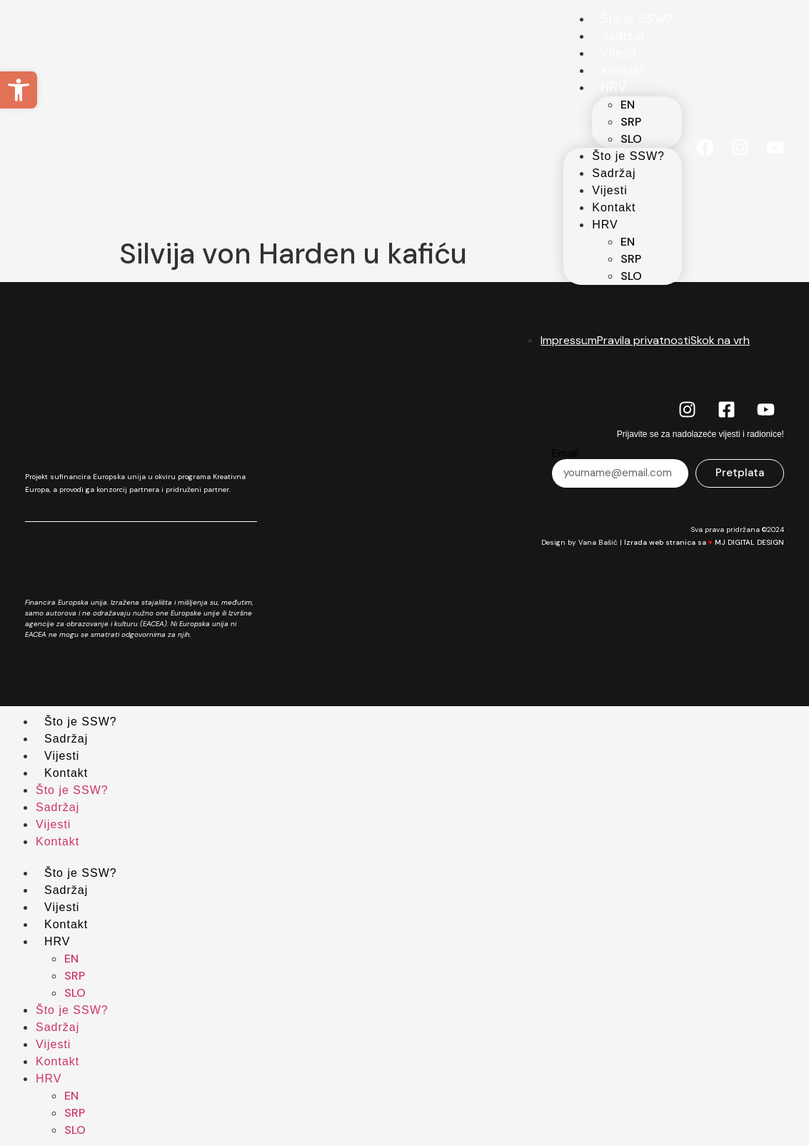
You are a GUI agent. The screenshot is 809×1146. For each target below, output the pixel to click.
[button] (18, 90)
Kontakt (622, 70)
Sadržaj (622, 36)
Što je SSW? (637, 19)
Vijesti (618, 53)
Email (565, 453)
